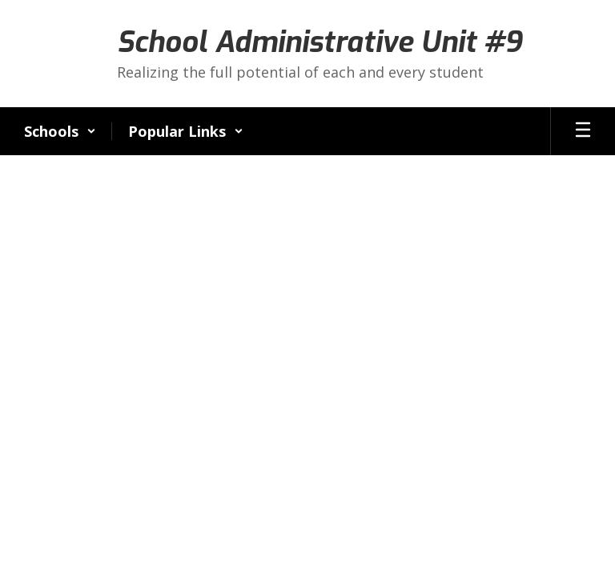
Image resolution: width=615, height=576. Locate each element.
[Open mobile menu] (583, 131)
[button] (60, 131)
